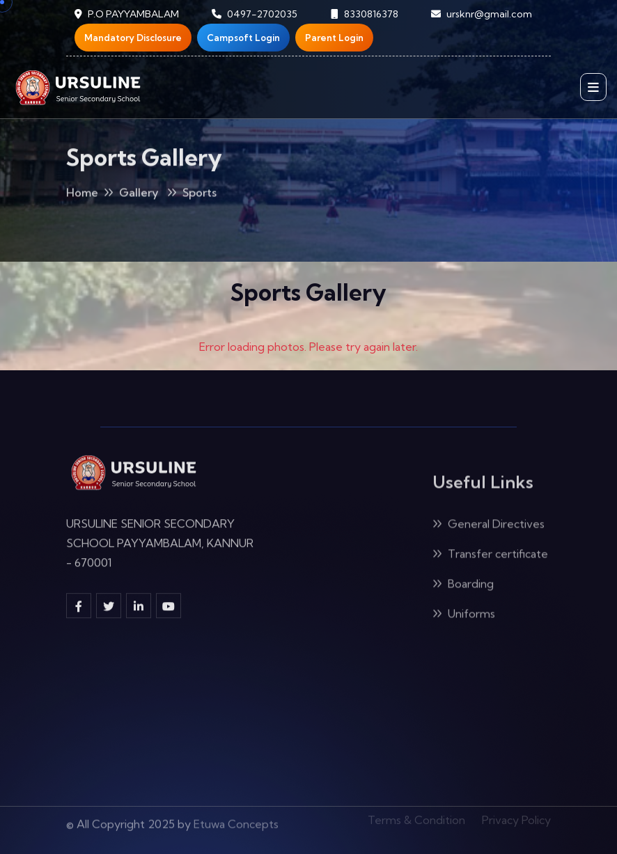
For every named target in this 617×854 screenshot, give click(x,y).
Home (82, 195)
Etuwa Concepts (236, 820)
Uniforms (463, 616)
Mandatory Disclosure (133, 37)
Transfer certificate (490, 556)
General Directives (488, 526)
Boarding (463, 586)
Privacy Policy (516, 817)
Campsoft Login (243, 37)
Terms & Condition (416, 817)
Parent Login (334, 37)
